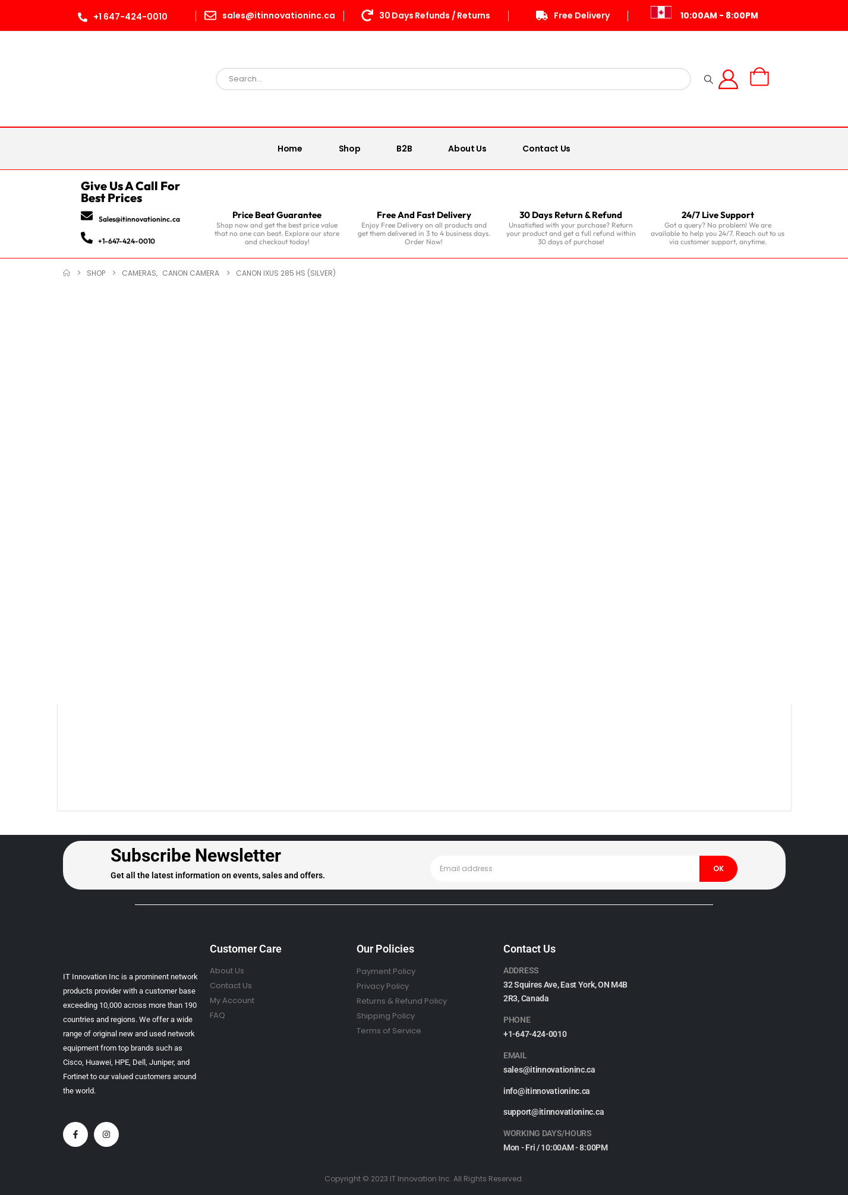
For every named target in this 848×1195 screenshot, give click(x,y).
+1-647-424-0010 (126, 241)
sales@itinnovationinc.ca (549, 1069)
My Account (232, 1000)
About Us (467, 149)
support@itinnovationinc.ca (553, 1112)
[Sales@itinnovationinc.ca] (87, 216)
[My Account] (728, 79)
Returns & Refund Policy (402, 1001)
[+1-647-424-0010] (87, 238)
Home (290, 149)
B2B (404, 149)
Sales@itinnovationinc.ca (139, 219)
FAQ (217, 1015)
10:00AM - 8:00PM (719, 15)
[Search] (708, 79)
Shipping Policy (386, 1015)
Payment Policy (386, 971)
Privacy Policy (383, 986)
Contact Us (546, 149)
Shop (350, 149)
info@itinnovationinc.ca (546, 1091)
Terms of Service (389, 1030)
